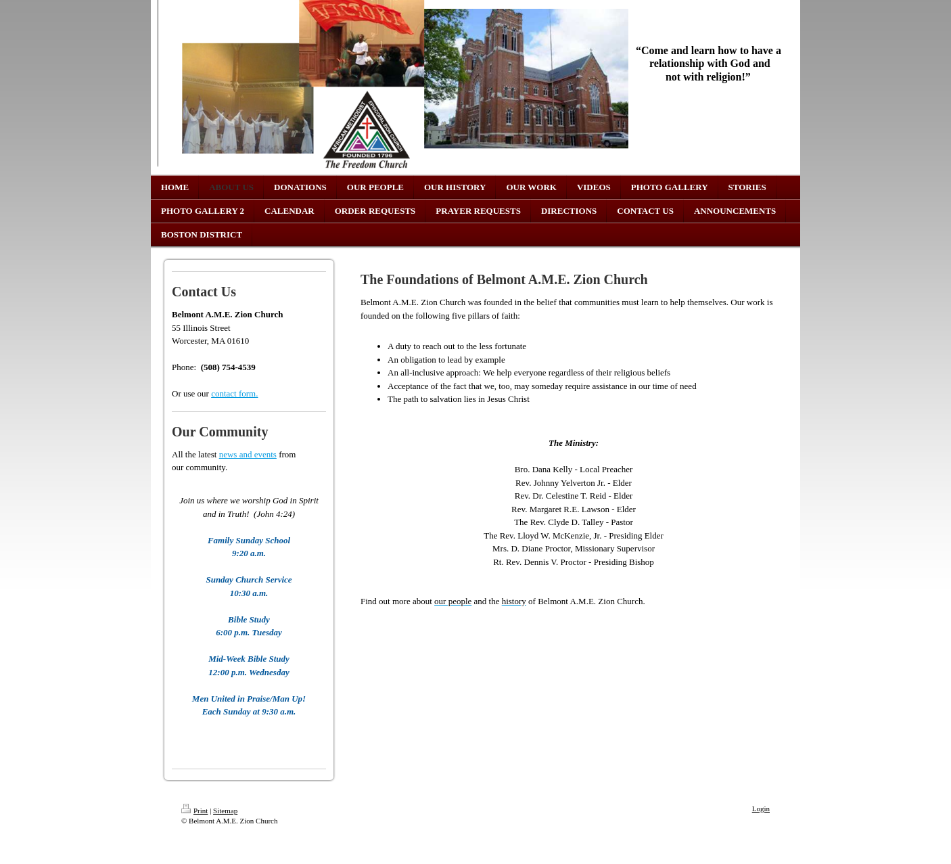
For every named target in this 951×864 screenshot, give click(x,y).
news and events (248, 454)
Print (194, 810)
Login (761, 808)
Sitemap (225, 810)
